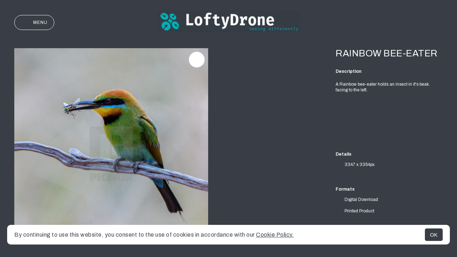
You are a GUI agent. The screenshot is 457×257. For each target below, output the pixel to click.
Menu (34, 22)
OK (434, 235)
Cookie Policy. (275, 235)
